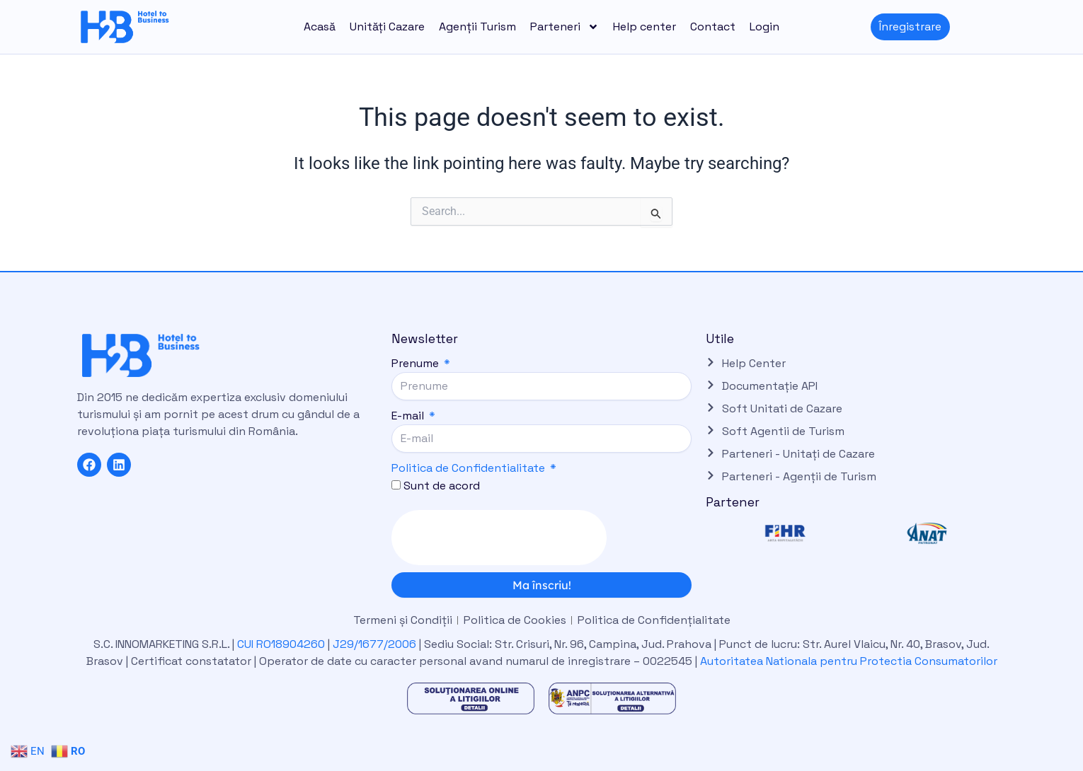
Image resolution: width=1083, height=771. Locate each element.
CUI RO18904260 (281, 644)
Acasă (320, 26)
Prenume (416, 363)
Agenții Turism (477, 26)
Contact (712, 26)
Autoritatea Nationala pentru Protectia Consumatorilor (848, 661)
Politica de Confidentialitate (468, 467)
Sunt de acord (441, 485)
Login (764, 26)
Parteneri (564, 27)
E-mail (409, 415)
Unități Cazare (387, 26)
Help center (644, 26)
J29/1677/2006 (376, 644)
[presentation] (499, 537)
